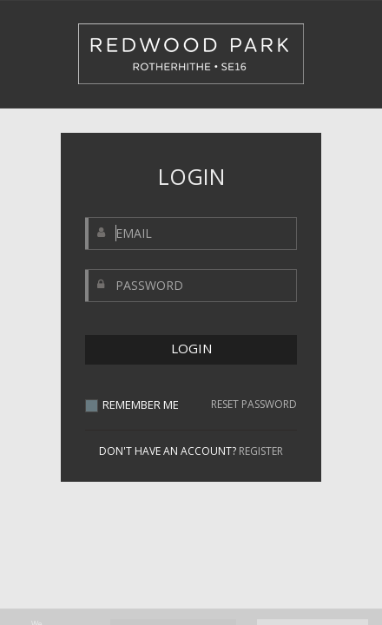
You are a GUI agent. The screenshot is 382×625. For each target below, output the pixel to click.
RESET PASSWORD (254, 404)
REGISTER (261, 451)
